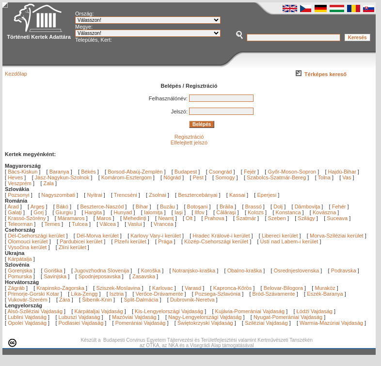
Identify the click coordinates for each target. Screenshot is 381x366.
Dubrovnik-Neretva (192, 299)
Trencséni (125, 195)
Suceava (338, 218)
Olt (190, 218)
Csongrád (220, 172)
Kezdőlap (16, 74)
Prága (165, 241)
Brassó (254, 206)
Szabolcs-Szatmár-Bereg (276, 177)
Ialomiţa (154, 212)
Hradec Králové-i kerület (221, 236)
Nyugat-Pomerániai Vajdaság (288, 317)
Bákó (63, 206)
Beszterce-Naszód (102, 206)
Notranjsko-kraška (194, 270)
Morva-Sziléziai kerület (337, 236)
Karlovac (162, 288)
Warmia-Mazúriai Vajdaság (331, 323)
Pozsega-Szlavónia (217, 294)
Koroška (150, 270)
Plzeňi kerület (130, 241)
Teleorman (21, 224)
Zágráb (17, 288)
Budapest (186, 172)
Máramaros (72, 218)
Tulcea (80, 224)
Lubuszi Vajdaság (79, 317)
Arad (14, 206)
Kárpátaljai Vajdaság (99, 311)
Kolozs (256, 212)
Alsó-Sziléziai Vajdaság (35, 311)
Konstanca (289, 212)
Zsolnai (157, 195)
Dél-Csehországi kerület (36, 236)
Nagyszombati (58, 195)
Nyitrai (94, 195)
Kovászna (325, 212)
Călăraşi (226, 212)
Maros (104, 218)
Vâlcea (108, 224)
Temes (53, 224)
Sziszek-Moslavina (118, 288)
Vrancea (164, 224)
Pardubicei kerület (81, 241)
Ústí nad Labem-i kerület (289, 241)
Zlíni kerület (72, 247)
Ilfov (200, 212)
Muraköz (325, 288)
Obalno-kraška (244, 270)
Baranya (59, 172)
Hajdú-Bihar (342, 172)
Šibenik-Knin (97, 299)
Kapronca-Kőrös (232, 288)
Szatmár (246, 218)
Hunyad (124, 212)
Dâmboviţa (308, 206)
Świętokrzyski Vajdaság (205, 323)
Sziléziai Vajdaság (266, 323)
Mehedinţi (135, 218)
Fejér (250, 172)
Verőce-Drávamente (159, 294)
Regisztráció (189, 137)
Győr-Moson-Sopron (292, 172)
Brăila (227, 206)
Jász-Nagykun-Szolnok (62, 177)
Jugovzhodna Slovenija (101, 270)
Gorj (39, 212)
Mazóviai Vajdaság (134, 317)
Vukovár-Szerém (28, 299)
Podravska (343, 270)
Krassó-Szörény (27, 218)
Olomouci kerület (28, 241)
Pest (198, 177)
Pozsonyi (19, 195)
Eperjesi (266, 195)
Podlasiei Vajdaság (81, 323)
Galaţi (15, 212)
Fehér (340, 206)
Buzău (168, 206)
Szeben (277, 218)
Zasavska (143, 276)
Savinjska (55, 276)
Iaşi (179, 212)
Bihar (143, 206)
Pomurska (20, 276)
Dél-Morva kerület (98, 236)
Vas (346, 177)
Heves (15, 177)
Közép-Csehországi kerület (216, 241)
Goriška (53, 270)
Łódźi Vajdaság (315, 311)
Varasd (193, 288)
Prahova (215, 218)
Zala (49, 183)
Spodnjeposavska (100, 276)
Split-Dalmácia (141, 299)
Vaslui (135, 224)
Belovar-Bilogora (283, 288)
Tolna (324, 177)
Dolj (278, 206)
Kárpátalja (20, 259)
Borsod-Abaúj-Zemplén (135, 172)
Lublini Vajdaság (27, 317)
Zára (64, 299)
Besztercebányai (197, 195)
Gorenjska (20, 270)
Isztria (117, 294)
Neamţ (166, 218)
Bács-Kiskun (22, 172)
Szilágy (307, 218)
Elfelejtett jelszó (189, 142)
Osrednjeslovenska (296, 270)
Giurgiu (65, 212)
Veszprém (20, 183)
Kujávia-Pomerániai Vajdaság (250, 311)
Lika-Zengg (84, 294)
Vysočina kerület (27, 247)
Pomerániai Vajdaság (140, 323)
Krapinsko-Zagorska (60, 288)
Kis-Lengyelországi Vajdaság (169, 311)
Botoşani (198, 206)
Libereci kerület (280, 236)
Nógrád (172, 177)
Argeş (38, 206)
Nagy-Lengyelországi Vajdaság (204, 317)
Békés (88, 172)
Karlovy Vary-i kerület (155, 236)
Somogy (225, 177)
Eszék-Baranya (325, 294)
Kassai (237, 195)
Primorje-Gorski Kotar (33, 294)
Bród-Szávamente (274, 294)
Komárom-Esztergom (126, 177)
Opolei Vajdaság (27, 323)
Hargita (94, 212)
